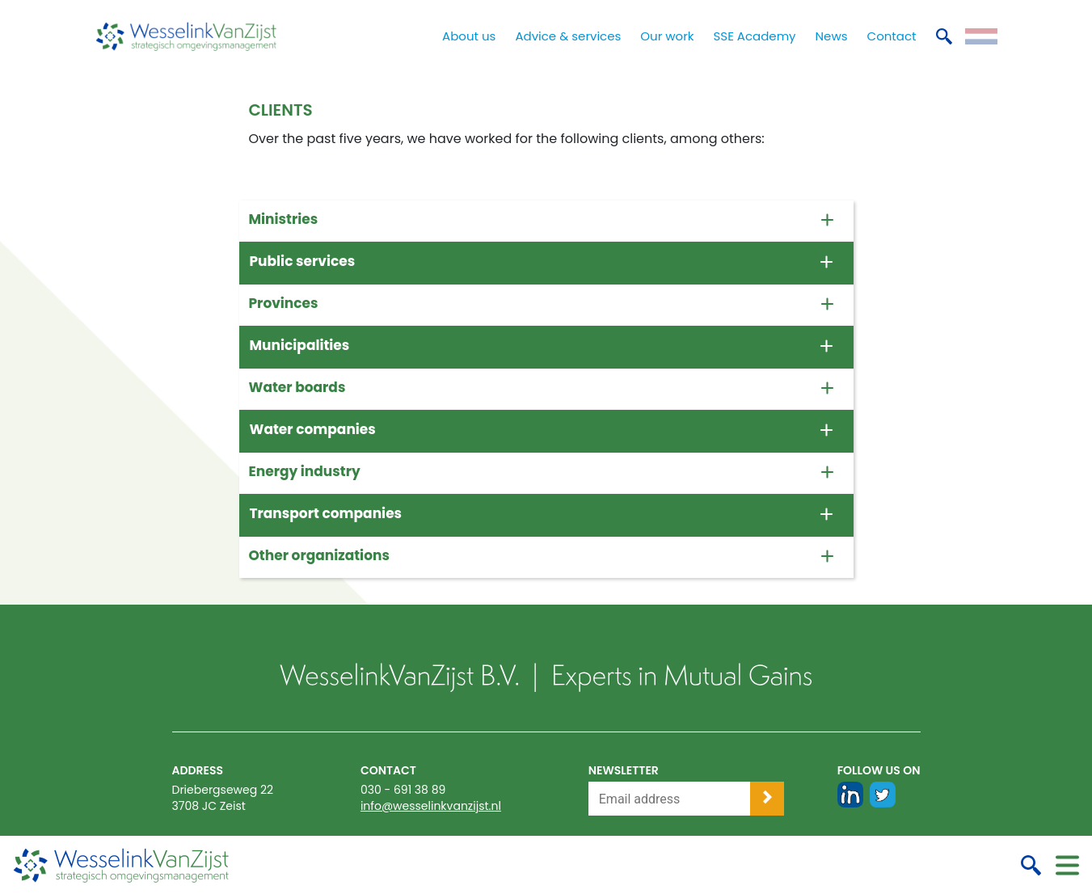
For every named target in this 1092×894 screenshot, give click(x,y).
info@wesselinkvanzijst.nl (430, 806)
